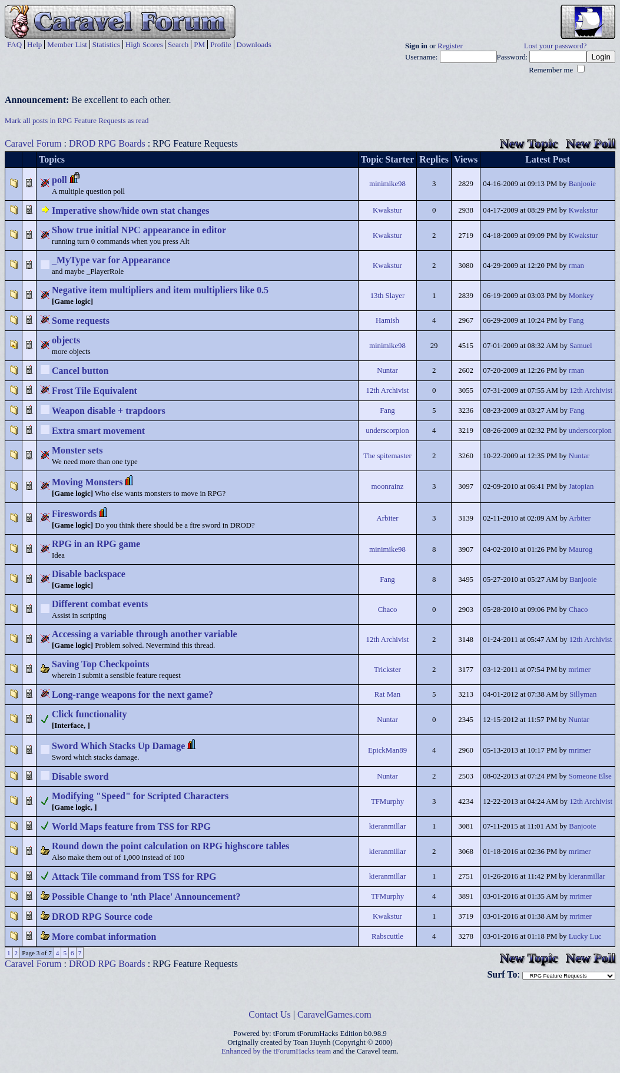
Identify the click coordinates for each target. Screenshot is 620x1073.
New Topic (529, 143)
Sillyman (582, 694)
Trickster (387, 669)
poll (59, 180)
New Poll (590, 143)
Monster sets (77, 450)
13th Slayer (387, 296)
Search (178, 44)
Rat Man (387, 694)
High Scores (144, 44)
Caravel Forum (33, 143)
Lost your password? (555, 46)
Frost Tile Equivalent (94, 391)
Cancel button (80, 371)
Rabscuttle (387, 936)
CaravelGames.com (334, 1014)
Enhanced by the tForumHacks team (276, 1051)
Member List (67, 44)
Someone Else (590, 776)
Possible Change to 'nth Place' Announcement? (146, 897)
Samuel (580, 346)
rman (576, 265)
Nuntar (387, 370)
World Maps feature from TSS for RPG (131, 827)
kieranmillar (387, 826)
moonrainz (388, 486)
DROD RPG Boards (107, 143)
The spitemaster (387, 456)
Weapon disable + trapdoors (108, 411)
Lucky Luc (585, 936)
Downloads (254, 44)
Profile (220, 44)
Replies (434, 159)
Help (34, 44)
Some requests (81, 321)
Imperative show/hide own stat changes (131, 211)
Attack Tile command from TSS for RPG (134, 877)
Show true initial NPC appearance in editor (139, 230)
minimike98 (387, 184)
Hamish (387, 320)
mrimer (579, 669)
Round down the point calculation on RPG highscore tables (170, 846)
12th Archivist (387, 390)
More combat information (104, 937)
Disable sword (80, 776)
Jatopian (581, 486)
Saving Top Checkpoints (100, 664)
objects (66, 340)
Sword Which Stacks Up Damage (118, 746)
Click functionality (89, 714)
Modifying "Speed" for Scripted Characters (140, 796)
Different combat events (100, 604)
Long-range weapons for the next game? (132, 695)
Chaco (387, 609)
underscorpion (387, 430)
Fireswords (74, 514)
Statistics (106, 44)
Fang (576, 320)
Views (466, 159)
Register (450, 46)
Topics (52, 159)
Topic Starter (388, 159)
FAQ (14, 44)
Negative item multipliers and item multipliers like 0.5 (160, 290)
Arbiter (387, 518)
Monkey (581, 296)
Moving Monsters (87, 482)
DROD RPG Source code (102, 917)
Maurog (581, 549)
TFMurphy (387, 801)
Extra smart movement (98, 431)
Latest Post (547, 159)
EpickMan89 (387, 750)
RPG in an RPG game (96, 544)
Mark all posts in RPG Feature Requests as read (77, 121)
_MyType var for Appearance (111, 260)
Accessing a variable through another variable (144, 634)
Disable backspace (88, 574)
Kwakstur (387, 210)
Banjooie (582, 184)
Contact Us (269, 1014)
